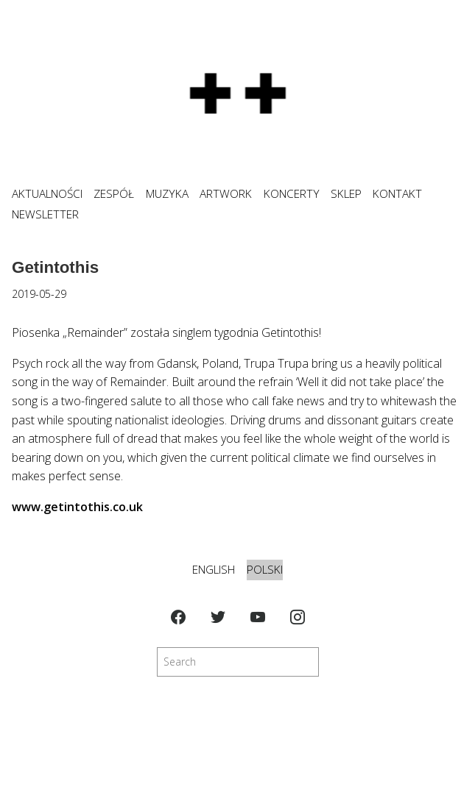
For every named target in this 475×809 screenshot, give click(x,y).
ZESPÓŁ (114, 194)
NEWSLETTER (45, 214)
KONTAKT (397, 194)
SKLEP (346, 194)
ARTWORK (226, 194)
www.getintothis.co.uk (77, 507)
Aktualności (47, 194)
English (213, 569)
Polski (265, 569)
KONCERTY (292, 194)
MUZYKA (167, 194)
